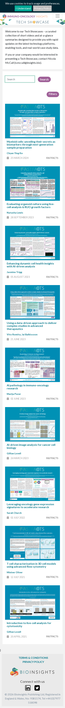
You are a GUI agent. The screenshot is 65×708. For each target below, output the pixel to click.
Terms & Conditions (33, 657)
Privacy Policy (42, 8)
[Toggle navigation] (57, 16)
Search (44, 79)
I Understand (23, 8)
